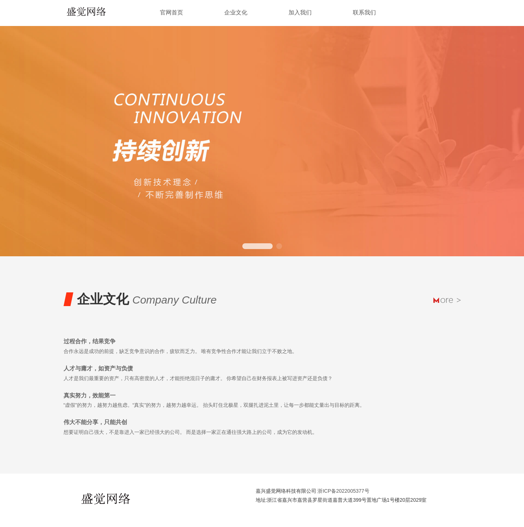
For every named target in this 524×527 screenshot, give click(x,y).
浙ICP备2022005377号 (343, 491)
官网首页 (171, 12)
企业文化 (235, 12)
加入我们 (300, 12)
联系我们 (364, 12)
